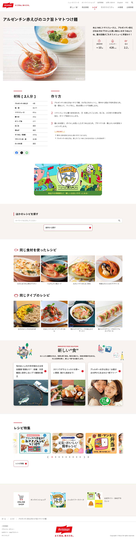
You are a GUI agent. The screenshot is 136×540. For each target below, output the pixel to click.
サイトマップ (5, 535)
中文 (126, 2)
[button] (48, 457)
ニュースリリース (73, 2)
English (120, 2)
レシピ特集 (19, 464)
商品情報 (85, 7)
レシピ (94, 7)
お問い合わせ (110, 2)
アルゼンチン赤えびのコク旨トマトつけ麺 (32, 519)
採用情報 (100, 2)
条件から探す (50, 228)
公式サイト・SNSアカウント (10, 532)
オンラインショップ (88, 2)
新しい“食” (74, 7)
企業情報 (130, 7)
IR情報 (120, 7)
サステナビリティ (107, 7)
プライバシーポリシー (8, 529)
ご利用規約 (5, 526)
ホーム (4, 519)
